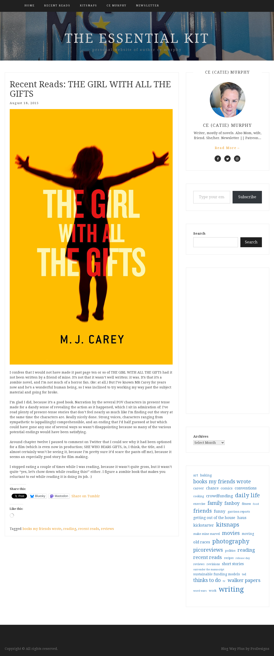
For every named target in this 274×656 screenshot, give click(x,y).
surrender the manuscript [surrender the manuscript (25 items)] (208, 569)
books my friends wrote (41, 529)
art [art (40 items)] (195, 475)
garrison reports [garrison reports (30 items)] (239, 511)
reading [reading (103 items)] (246, 550)
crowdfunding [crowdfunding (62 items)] (219, 495)
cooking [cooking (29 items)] (198, 496)
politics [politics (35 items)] (230, 550)
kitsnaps (88, 5)
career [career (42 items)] (198, 488)
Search (199, 233)
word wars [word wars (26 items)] (200, 590)
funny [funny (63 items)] (219, 511)
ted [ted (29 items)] (244, 574)
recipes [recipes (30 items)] (229, 558)
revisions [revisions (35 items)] (213, 564)
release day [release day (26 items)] (243, 558)
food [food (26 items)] (256, 504)
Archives (200, 436)
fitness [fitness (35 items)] (246, 504)
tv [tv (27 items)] (224, 581)
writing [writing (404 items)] (231, 589)
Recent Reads (57, 5)
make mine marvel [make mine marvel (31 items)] (206, 534)
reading (69, 529)
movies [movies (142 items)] (231, 533)
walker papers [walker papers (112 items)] (244, 580)
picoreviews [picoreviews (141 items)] (208, 550)
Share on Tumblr (86, 496)
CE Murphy (116, 5)
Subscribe (247, 197)
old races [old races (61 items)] (201, 542)
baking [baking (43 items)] (206, 475)
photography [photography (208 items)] (230, 541)
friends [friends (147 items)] (202, 511)
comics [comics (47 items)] (227, 488)
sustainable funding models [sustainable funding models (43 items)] (216, 574)
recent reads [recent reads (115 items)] (207, 557)
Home (29, 5)
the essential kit (137, 38)
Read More (227, 148)
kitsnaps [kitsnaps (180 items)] (227, 524)
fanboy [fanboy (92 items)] (232, 503)
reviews (107, 529)
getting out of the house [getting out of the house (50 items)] (214, 518)
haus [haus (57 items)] (241, 517)
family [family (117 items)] (214, 503)
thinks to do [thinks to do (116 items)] (207, 580)
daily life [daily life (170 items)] (247, 495)
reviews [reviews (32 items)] (198, 564)
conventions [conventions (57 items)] (245, 488)
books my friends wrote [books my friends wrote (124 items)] (222, 481)
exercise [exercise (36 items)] (199, 504)
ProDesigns (260, 649)
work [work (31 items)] (212, 590)
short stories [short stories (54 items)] (233, 564)
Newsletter (147, 5)
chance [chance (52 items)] (212, 488)
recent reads (88, 529)
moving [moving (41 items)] (248, 534)
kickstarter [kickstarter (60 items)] (203, 525)
